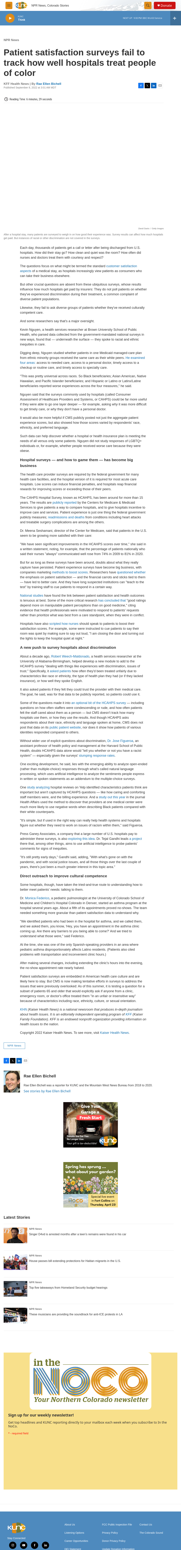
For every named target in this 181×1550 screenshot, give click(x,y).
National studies (31, 595)
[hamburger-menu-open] (8, 5)
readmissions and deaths (66, 517)
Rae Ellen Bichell (48, 84)
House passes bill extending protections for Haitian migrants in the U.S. (75, 1260)
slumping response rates (97, 755)
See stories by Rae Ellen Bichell (47, 1091)
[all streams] (175, 18)
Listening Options (74, 1532)
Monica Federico (37, 898)
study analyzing (38, 787)
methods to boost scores (70, 572)
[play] (10, 18)
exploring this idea (81, 839)
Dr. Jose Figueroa (120, 741)
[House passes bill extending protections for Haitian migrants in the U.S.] (15, 1262)
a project (135, 839)
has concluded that (112, 600)
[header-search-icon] (148, 5)
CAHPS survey (115, 703)
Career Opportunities (76, 1541)
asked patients (60, 671)
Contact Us (146, 1524)
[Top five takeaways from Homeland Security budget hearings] (15, 1289)
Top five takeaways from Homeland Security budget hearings (68, 1287)
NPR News (11, 40)
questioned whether (131, 572)
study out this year (112, 797)
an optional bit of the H (87, 703)
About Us (70, 1524)
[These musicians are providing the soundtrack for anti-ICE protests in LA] (15, 1315)
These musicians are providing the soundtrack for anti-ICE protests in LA (76, 1314)
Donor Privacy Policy (114, 1541)
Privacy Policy (110, 1532)
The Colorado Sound (151, 1532)
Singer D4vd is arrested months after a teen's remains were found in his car (77, 1234)
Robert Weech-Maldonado (70, 656)
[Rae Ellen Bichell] (12, 1081)
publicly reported (65, 502)
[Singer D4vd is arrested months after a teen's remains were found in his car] (15, 1235)
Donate (166, 5)
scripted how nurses (63, 624)
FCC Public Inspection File (117, 1524)
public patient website (65, 727)
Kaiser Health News (114, 1033)
